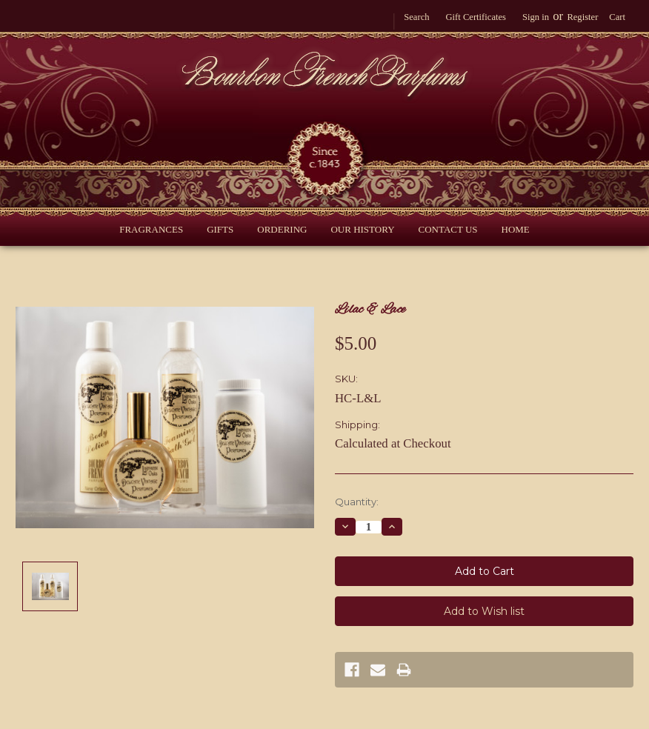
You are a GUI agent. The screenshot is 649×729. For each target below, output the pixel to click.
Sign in (535, 17)
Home (516, 229)
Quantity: (357, 501)
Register (582, 17)
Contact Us (448, 229)
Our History (362, 229)
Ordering (282, 229)
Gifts (220, 229)
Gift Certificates (475, 17)
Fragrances (151, 229)
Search (416, 17)
